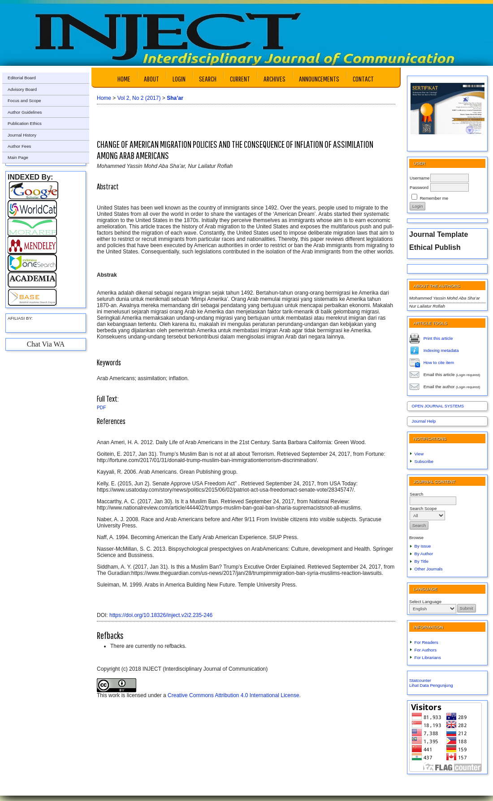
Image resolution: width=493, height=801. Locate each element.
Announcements (319, 78)
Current (240, 78)
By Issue (423, 546)
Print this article (438, 337)
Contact (363, 78)
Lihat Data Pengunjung (431, 685)
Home (123, 78)
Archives (274, 78)
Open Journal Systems (438, 406)
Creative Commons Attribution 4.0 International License (233, 695)
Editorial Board (22, 77)
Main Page (18, 157)
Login (179, 78)
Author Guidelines (25, 112)
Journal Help (424, 421)
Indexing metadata (441, 349)
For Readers (426, 642)
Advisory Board (22, 89)
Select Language (425, 601)
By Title (421, 561)
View (419, 453)
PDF (101, 407)
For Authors (426, 649)
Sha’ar (175, 98)
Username (419, 178)
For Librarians (428, 657)
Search (207, 78)
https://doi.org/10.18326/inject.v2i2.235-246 (160, 615)
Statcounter (420, 680)
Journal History (22, 135)
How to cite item (439, 362)
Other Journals (429, 568)
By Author (424, 553)
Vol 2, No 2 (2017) (139, 98)
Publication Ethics (25, 123)
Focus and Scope (24, 100)
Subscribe (424, 461)
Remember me (434, 198)
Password (419, 187)
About (151, 78)
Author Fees (19, 146)
